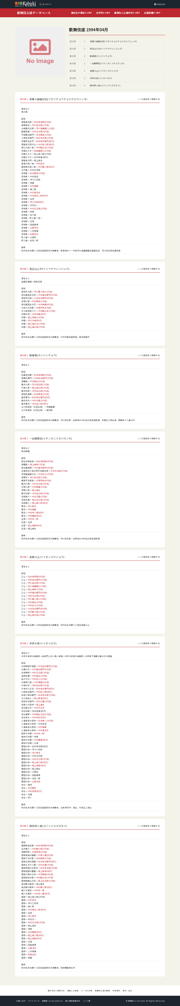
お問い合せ (21, 1001)
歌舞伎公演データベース (34, 13)
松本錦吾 (44, 134)
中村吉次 (40, 163)
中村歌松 (32, 787)
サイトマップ (34, 1001)
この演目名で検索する (149, 99)
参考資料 (116, 990)
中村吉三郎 (46, 144)
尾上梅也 (36, 490)
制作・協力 (127, 990)
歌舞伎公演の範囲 (102, 990)
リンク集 (86, 1001)
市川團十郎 (43, 291)
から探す (81, 13)
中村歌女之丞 (42, 714)
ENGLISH (161, 4)
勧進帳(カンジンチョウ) (101, 55)
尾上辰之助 (40, 387)
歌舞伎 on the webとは (52, 1001)
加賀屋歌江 (42, 150)
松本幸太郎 (45, 137)
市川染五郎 (40, 125)
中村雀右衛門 (48, 294)
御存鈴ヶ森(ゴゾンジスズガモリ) (105, 85)
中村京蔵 (39, 314)
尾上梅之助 (36, 326)
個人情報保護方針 (72, 1001)
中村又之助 (38, 208)
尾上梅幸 (37, 464)
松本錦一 (46, 720)
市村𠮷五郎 (40, 685)
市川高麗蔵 (45, 128)
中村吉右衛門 (44, 378)
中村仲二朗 (36, 512)
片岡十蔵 (46, 855)
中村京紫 (35, 791)
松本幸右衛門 (45, 141)
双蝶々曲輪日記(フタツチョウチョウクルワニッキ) (113, 41)
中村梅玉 (37, 381)
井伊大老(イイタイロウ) (101, 78)
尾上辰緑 (35, 525)
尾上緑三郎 (40, 502)
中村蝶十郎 (46, 166)
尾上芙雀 (36, 317)
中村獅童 (39, 486)
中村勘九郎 (36, 611)
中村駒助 (46, 874)
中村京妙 (39, 717)
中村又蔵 (39, 400)
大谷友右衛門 (44, 298)
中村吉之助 (40, 390)
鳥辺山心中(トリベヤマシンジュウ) (106, 48)
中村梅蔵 (34, 185)
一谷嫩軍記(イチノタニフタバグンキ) (107, 63)
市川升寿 (35, 320)
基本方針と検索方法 (56, 990)
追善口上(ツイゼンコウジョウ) (104, 70)
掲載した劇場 (72, 990)
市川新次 (32, 506)
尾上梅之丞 (36, 323)
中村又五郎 (59, 470)
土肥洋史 (34, 227)
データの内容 (86, 990)
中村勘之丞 (45, 147)
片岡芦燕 (44, 307)
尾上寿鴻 (41, 698)
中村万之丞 (39, 707)
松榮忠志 (34, 234)
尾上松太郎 (40, 499)
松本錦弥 (37, 173)
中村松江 (46, 474)
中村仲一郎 (33, 518)
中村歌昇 (39, 301)
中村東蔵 (46, 304)
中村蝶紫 (35, 515)
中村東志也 (35, 192)
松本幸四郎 (42, 121)
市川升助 (37, 201)
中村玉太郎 (40, 131)
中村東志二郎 (39, 195)
